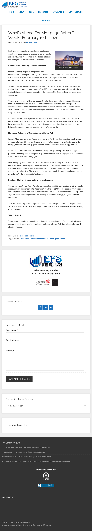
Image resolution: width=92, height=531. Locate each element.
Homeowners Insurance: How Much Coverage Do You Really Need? (26, 456)
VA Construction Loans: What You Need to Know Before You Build (26, 447)
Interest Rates (42, 239)
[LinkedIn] (45, 307)
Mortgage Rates (57, 239)
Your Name (12, 330)
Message (10, 350)
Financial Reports (27, 236)
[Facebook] (40, 307)
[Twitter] (51, 307)
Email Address (13, 340)
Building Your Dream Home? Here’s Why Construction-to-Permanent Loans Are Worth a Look (36, 461)
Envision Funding (46, 4)
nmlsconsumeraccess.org (46, 470)
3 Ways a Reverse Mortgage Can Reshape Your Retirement (23, 452)
